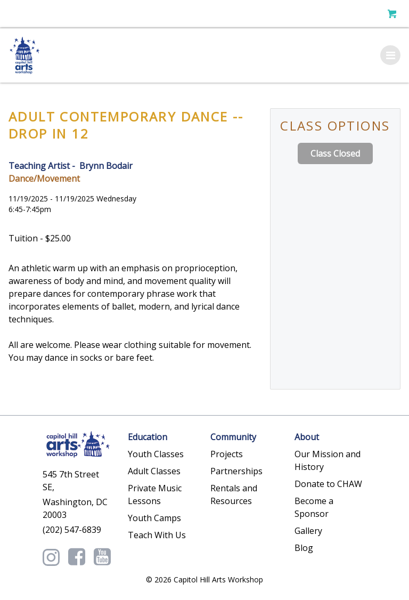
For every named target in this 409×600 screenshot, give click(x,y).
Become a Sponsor (314, 507)
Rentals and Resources (233, 494)
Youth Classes (156, 454)
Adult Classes (154, 471)
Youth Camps (154, 518)
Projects (226, 454)
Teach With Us (157, 535)
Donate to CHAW (328, 484)
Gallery (308, 531)
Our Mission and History (328, 460)
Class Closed (335, 153)
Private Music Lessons (155, 494)
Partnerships (236, 471)
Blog (304, 548)
